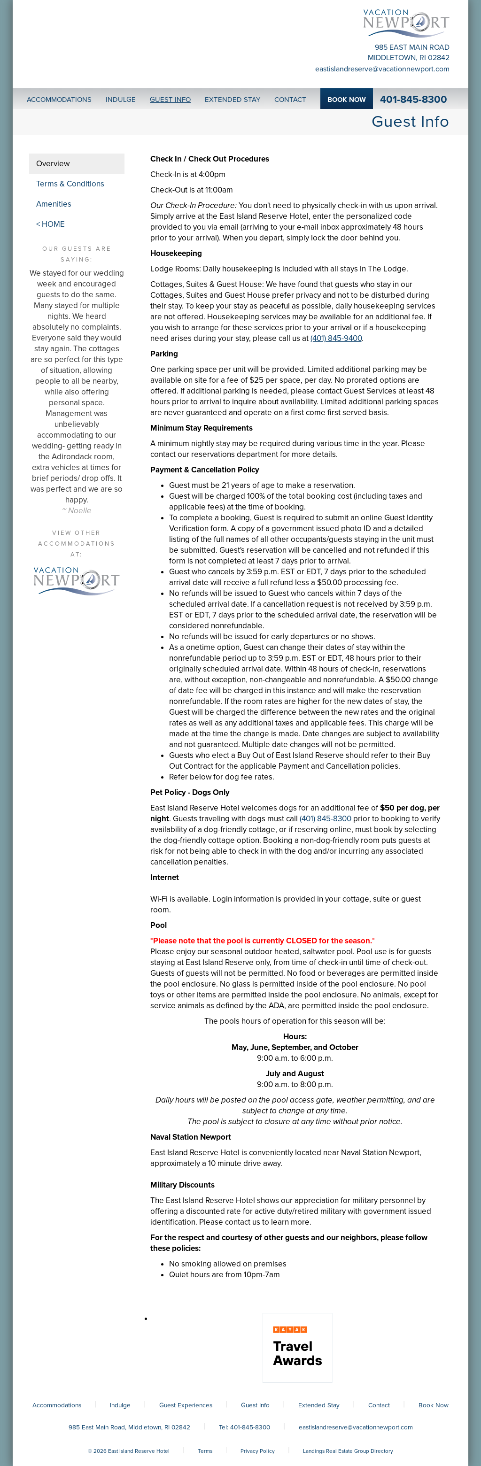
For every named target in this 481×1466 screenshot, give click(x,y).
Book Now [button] (346, 99)
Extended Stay (319, 1405)
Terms (205, 1451)
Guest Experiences (185, 1405)
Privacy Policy (257, 1451)
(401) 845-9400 (336, 338)
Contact (379, 1405)
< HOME (50, 224)
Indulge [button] (121, 99)
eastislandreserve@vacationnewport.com (382, 69)
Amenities (53, 204)
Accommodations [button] (59, 99)
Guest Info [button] (170, 99)
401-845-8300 (413, 99)
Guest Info (255, 1405)
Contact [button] (290, 99)
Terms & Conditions (70, 184)
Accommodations (56, 1405)
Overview (53, 164)
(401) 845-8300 (325, 819)
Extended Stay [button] (232, 99)
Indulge (120, 1405)
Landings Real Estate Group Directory (348, 1451)
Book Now (434, 1405)
